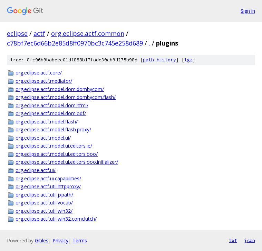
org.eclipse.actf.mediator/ (44, 81)
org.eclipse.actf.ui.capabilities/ (48, 178)
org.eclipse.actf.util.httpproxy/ (48, 186)
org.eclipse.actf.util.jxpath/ (44, 194)
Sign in (248, 11)
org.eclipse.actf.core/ (39, 72)
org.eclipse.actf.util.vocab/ (44, 202)
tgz (188, 60)
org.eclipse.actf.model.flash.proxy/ (53, 129)
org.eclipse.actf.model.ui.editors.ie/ (54, 145)
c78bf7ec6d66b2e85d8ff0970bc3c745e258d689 (75, 43)
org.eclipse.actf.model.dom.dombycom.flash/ (66, 97)
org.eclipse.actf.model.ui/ (43, 137)
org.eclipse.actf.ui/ (36, 170)
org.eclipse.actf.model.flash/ (47, 121)
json (249, 240)
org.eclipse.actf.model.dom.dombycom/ (60, 89)
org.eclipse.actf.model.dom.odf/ (51, 113)
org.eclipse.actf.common (87, 33)
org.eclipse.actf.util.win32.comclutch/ (56, 218)
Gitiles (41, 240)
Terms (79, 240)
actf (39, 33)
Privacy (60, 240)
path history (159, 60)
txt (233, 240)
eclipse (17, 33)
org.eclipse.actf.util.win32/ (44, 211)
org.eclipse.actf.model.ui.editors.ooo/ (57, 154)
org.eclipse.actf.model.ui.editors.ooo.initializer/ (67, 162)
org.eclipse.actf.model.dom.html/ (52, 105)
